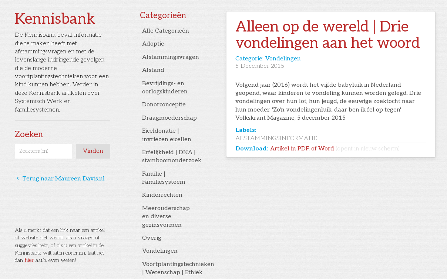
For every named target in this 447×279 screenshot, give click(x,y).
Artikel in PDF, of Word (335, 148)
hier (29, 260)
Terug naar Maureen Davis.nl (60, 178)
